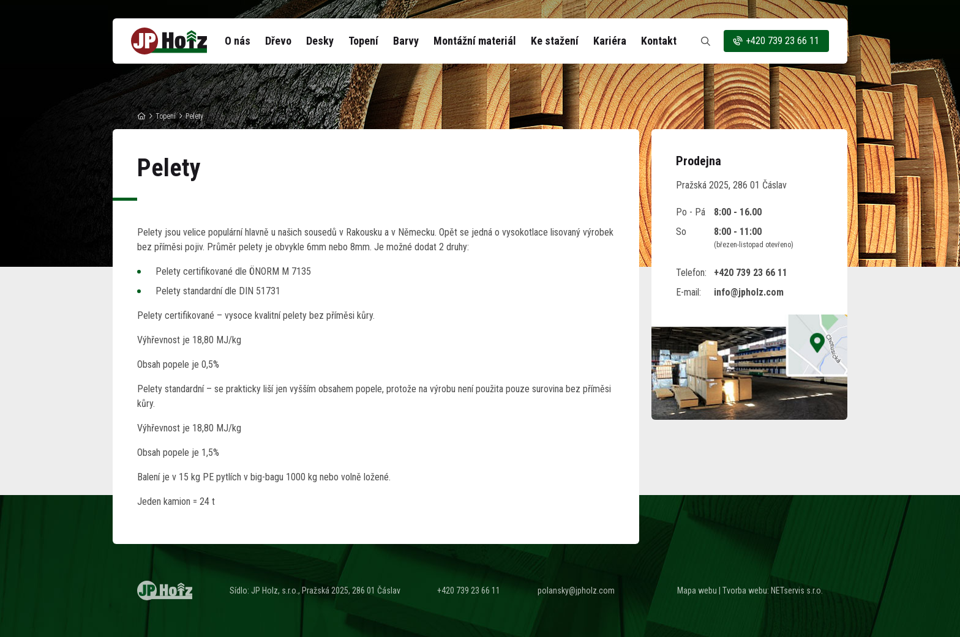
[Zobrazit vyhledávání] (705, 41)
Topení (166, 116)
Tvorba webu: (745, 590)
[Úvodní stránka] (169, 41)
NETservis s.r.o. (797, 590)
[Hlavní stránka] (141, 116)
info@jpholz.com (749, 292)
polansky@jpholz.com (576, 590)
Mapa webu (697, 590)
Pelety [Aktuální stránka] (194, 116)
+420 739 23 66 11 (775, 41)
